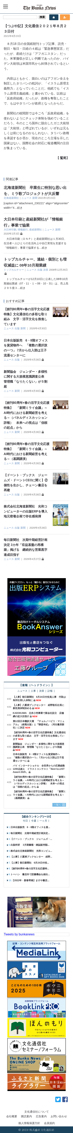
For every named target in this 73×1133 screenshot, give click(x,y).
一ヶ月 (43, 821)
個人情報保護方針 (29, 1123)
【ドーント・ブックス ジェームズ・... (31, 839)
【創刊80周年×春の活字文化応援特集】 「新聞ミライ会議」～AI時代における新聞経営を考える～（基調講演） (39, 794)
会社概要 (11, 1116)
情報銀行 (23, 229)
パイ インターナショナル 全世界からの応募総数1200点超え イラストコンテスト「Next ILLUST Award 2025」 (39, 769)
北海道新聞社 (11, 197)
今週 (33, 821)
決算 (45, 269)
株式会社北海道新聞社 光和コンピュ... (31, 851)
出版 (39, 269)
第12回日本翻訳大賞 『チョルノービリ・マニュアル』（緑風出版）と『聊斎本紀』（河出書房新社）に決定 (38, 724)
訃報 (50, 691)
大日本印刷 (10, 229)
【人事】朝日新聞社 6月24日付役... (30, 862)
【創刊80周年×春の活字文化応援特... (30, 868)
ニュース (26, 197)
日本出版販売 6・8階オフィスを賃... (30, 827)
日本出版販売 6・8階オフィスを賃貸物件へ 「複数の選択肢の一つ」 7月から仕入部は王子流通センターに (38, 757)
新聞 (34, 197)
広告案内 (41, 1116)
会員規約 (49, 1123)
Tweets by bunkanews (19, 934)
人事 (33, 691)
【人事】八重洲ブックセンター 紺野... (31, 856)
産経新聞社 (35, 229)
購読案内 (26, 1116)
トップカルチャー (14, 269)
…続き (18, 207)
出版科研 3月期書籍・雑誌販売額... (30, 845)
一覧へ (57, 805)
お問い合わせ (59, 1116)
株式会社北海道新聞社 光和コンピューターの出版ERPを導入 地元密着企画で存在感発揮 (27, 511)
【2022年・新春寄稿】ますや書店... (30, 880)
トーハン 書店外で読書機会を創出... (30, 874)
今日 (25, 821)
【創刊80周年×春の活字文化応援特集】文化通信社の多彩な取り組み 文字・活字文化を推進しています (39, 735)
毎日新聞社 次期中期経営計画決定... (30, 833)
